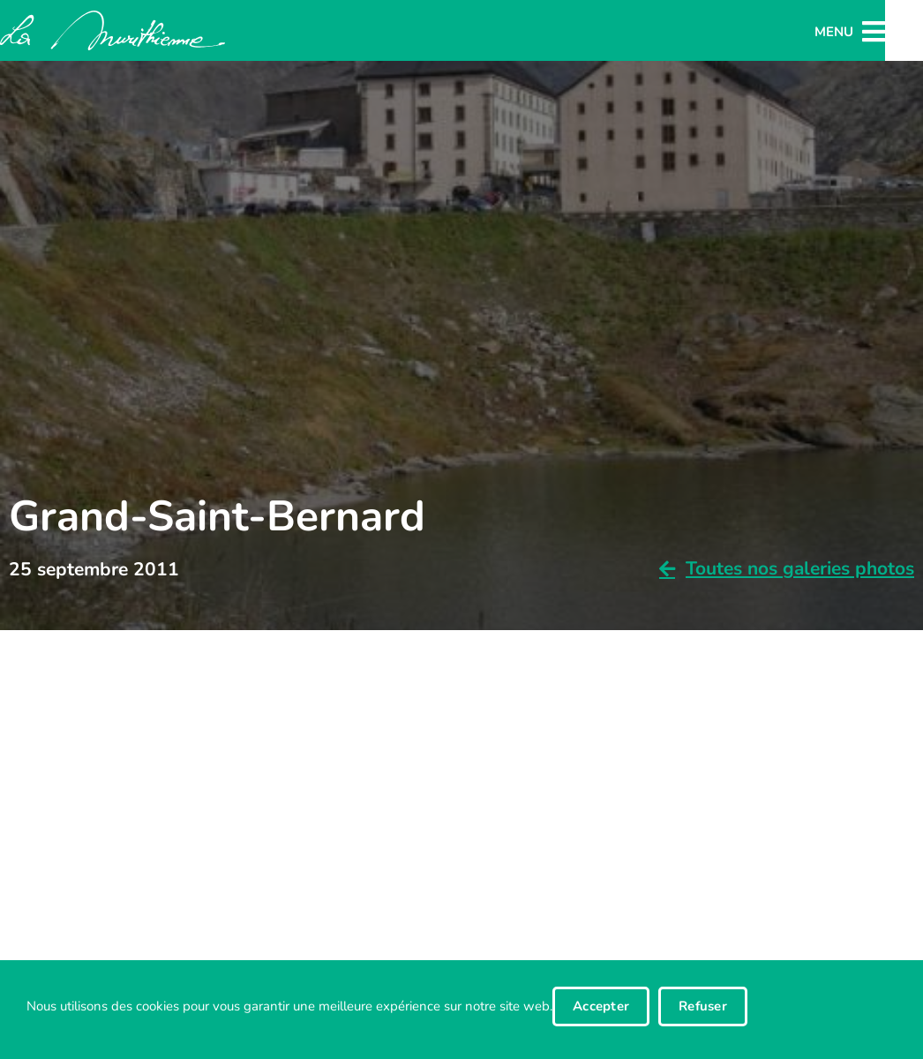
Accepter (601, 1006)
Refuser (703, 1006)
